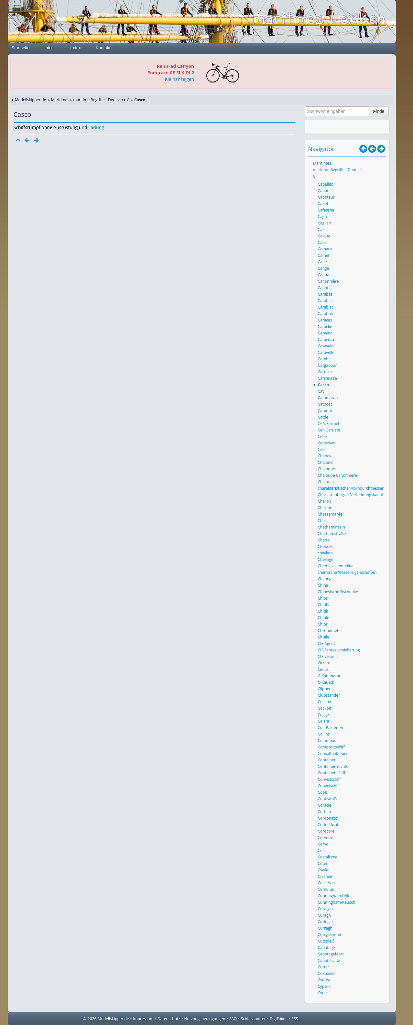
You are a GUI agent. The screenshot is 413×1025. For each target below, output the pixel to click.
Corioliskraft (329, 824)
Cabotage (326, 947)
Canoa (323, 275)
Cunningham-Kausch (336, 902)
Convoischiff (329, 786)
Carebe (324, 359)
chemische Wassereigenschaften (347, 572)
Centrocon (327, 443)
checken (325, 553)
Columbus (327, 740)
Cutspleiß (326, 941)
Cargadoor (327, 365)
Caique (324, 236)
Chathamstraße (332, 533)
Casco (323, 384)
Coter (323, 863)
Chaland (325, 462)
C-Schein (325, 876)
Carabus (325, 313)
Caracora (326, 339)
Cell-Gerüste (329, 430)
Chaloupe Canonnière (337, 475)
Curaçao (325, 908)
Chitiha (324, 604)
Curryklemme (330, 934)
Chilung (324, 579)
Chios (323, 598)
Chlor (323, 624)
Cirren (323, 663)
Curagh (324, 915)
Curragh (325, 928)
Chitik (323, 611)
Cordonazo (328, 818)
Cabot (323, 190)
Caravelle (326, 352)
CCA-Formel (328, 423)
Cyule (323, 993)
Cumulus (326, 889)
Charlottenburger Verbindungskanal (350, 494)
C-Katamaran (330, 676)
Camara (325, 249)
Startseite (20, 47)
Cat (321, 391)
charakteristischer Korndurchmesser (351, 488)
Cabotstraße (329, 960)
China (323, 585)
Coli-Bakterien (330, 727)
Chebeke (326, 546)
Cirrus (323, 669)
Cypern (324, 986)
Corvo (323, 844)
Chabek (324, 456)
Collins (324, 734)
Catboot (325, 410)
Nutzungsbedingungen (204, 1018)
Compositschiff (331, 747)
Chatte (324, 540)
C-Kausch (326, 682)
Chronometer (330, 630)
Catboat (325, 404)
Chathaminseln (331, 527)
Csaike (324, 870)
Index (75, 47)
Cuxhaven (327, 973)
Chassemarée (330, 514)
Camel (323, 255)
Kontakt (103, 47)
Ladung (96, 127)
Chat (322, 520)
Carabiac (326, 307)
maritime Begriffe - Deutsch (98, 100)
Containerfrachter (334, 766)
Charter (324, 507)
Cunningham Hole (334, 896)
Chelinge (325, 559)
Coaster (325, 701)
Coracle (324, 805)
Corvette (325, 837)
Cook (322, 792)
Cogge (323, 714)
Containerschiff (331, 773)
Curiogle (325, 921)
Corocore (326, 831)
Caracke (325, 326)
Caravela (325, 346)
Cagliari (324, 223)
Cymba (324, 980)
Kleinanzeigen (179, 79)
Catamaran (328, 397)
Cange (323, 268)
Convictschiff (329, 779)
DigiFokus (278, 1018)
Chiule (323, 617)
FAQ (233, 1018)
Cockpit (324, 708)
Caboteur (326, 197)
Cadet (323, 203)
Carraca (325, 372)
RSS (294, 1018)
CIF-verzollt (328, 656)
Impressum (143, 1018)
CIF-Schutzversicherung (339, 650)
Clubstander (329, 695)
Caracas (325, 320)
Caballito (326, 184)
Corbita (324, 811)
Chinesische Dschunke (338, 591)
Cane (322, 262)
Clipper (324, 689)
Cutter (323, 967)
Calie (322, 242)
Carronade (327, 378)
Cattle (323, 417)
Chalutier (326, 482)
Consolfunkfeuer (333, 753)
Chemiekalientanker (336, 566)
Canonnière (328, 281)
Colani (323, 721)
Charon (324, 501)
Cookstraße (328, 798)
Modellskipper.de (30, 100)
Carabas (325, 294)
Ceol (322, 449)
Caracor (325, 333)
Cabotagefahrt (331, 954)
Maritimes (60, 100)
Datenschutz (169, 1018)
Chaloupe (326, 469)
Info (47, 47)
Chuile (323, 637)
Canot (323, 287)
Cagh (322, 216)
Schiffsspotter (253, 1018)
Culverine (326, 883)
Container (327, 760)
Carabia (325, 300)
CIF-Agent (326, 643)
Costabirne (328, 857)
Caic (321, 229)
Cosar (323, 850)
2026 (92, 1018)
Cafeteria (326, 210)
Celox (323, 436)
